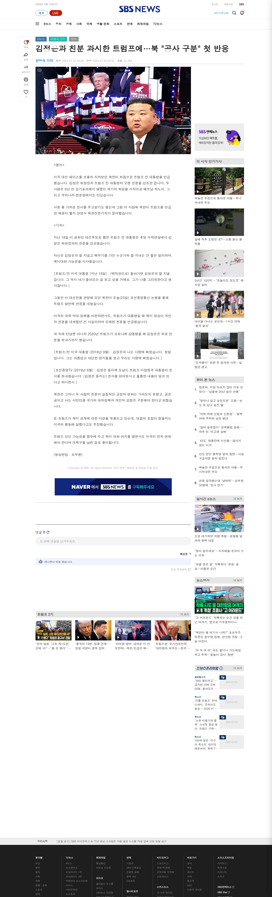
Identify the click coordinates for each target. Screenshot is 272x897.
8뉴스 (47, 24)
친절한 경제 (132, 777)
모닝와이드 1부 (74, 777)
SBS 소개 (42, 827)
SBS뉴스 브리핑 (104, 797)
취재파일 (143, 24)
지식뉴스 (222, 768)
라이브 (190, 777)
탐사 (128, 806)
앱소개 (190, 786)
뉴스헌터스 (71, 772)
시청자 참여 (63, 827)
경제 (69, 24)
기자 (189, 781)
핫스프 (198, 696)
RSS (189, 790)
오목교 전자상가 (165, 802)
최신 (37, 768)
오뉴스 (69, 790)
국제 (89, 24)
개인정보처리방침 (115, 826)
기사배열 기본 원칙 (177, 848)
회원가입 (228, 4)
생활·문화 (103, 24)
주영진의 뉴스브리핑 (77, 786)
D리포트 (130, 786)
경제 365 (131, 781)
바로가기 (192, 761)
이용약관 (95, 826)
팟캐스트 (222, 772)
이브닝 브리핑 (103, 772)
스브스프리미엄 (225, 761)
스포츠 (118, 24)
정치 (58, 24)
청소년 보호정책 (197, 848)
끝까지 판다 (132, 802)
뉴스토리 (70, 799)
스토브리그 (162, 781)
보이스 (99, 793)
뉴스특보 (70, 803)
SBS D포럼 (224, 802)
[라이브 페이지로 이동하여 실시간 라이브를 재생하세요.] (55, 13)
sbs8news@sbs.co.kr (145, 839)
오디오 (99, 782)
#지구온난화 (221, 13)
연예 (130, 24)
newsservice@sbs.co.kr (143, 845)
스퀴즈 (221, 781)
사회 (79, 24)
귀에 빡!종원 (163, 772)
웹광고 (81, 826)
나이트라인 (71, 794)
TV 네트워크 (41, 803)
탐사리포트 (132, 795)
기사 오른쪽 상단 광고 (218, 90)
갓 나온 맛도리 (164, 797)
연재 (128, 761)
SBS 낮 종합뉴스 (105, 802)
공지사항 (191, 805)
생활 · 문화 (41, 790)
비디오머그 (163, 761)
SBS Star (223, 796)
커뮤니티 (222, 777)
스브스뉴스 (163, 791)
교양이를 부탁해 (165, 777)
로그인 (215, 4)
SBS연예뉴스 (226, 791)
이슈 (37, 808)
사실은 (130, 768)
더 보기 (184, 613)
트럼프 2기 (58, 39)
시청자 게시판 (194, 794)
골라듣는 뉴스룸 (104, 789)
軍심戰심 (100, 768)
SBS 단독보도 (133, 772)
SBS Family (179, 827)
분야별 (39, 761)
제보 (189, 772)
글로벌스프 (200, 676)
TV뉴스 (157, 24)
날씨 (189, 768)
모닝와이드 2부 (74, 781)
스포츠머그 (162, 768)
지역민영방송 (203, 827)
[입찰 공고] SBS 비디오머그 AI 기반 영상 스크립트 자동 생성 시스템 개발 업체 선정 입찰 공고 (111, 746)
